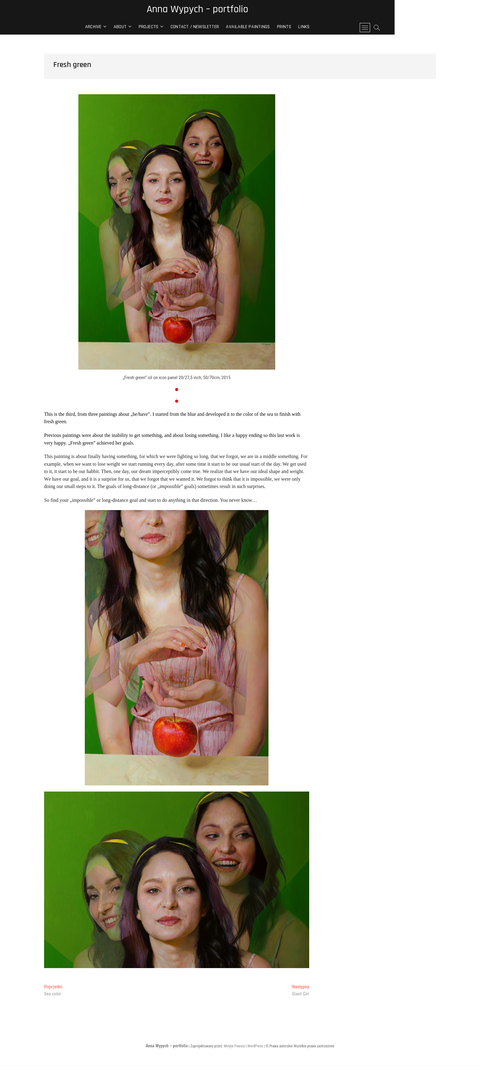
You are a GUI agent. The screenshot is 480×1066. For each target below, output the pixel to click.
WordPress (255, 1046)
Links (346, 27)
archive (136, 27)
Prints (327, 27)
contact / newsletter (237, 27)
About (162, 27)
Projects (191, 27)
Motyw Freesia (234, 1046)
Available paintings (291, 27)
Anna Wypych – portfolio (240, 10)
